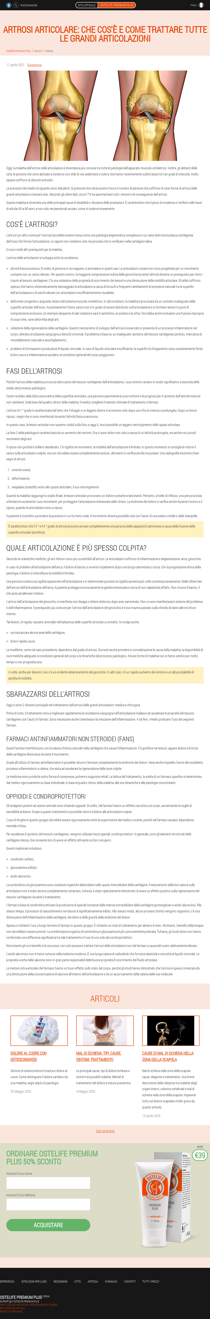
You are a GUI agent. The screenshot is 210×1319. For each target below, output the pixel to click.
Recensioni (60, 1281)
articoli (93, 1281)
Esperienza (7, 1281)
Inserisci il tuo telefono (20, 1195)
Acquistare (48, 1225)
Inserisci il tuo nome (19, 1173)
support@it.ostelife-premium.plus (19, 1301)
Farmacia (111, 1281)
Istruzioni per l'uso (34, 1281)
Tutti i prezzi (150, 1281)
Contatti (129, 1281)
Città (77, 1281)
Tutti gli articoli (105, 1131)
